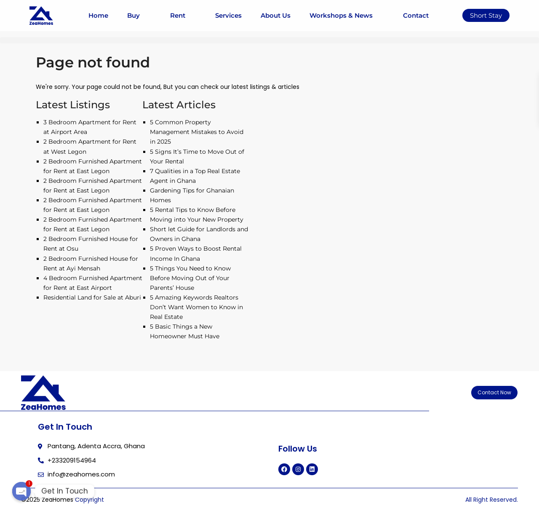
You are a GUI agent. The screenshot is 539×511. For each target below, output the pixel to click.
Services (228, 15)
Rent (183, 15)
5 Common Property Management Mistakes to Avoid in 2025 (196, 131)
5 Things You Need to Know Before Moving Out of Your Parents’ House (190, 278)
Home (98, 15)
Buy (139, 15)
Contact (416, 15)
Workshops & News (347, 15)
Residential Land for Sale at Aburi (92, 297)
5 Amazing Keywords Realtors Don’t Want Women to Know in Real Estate (196, 307)
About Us (276, 15)
